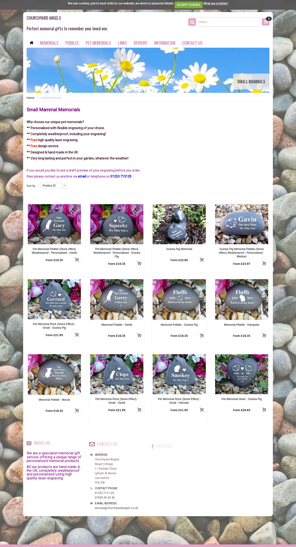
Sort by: (31, 186)
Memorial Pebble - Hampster (241, 324)
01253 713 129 (104, 496)
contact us (192, 43)
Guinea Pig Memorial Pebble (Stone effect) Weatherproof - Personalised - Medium (241, 252)
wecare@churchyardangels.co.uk (116, 511)
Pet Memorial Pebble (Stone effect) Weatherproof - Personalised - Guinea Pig (116, 252)
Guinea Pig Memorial (179, 249)
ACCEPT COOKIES (188, 4)
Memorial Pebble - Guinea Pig (179, 324)
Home (30, 98)
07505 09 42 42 (105, 501)
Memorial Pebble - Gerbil (117, 324)
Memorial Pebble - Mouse (54, 399)
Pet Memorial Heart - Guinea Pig (242, 399)
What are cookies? (215, 3)
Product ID (49, 185)
